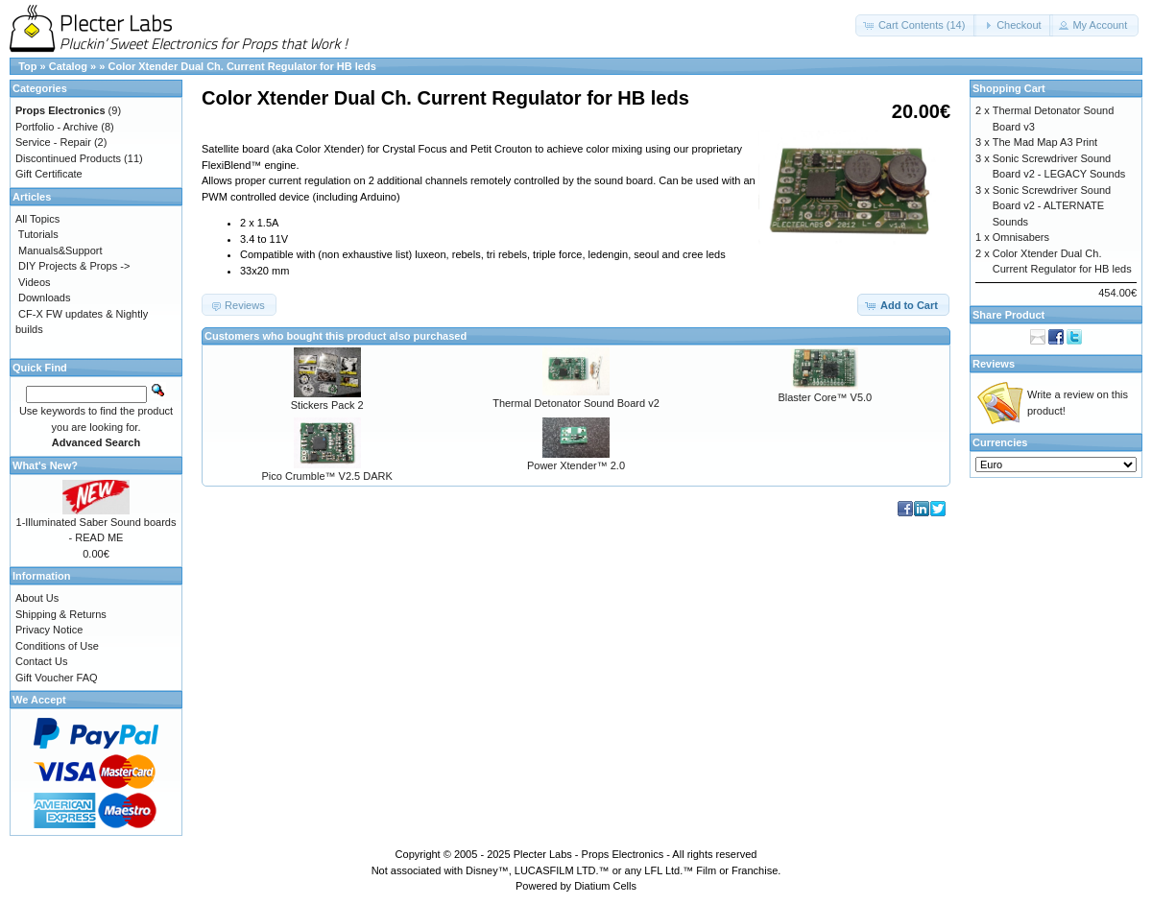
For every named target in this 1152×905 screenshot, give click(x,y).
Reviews (993, 363)
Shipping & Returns (61, 614)
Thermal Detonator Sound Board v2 (576, 403)
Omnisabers (1021, 237)
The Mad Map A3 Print (1045, 142)
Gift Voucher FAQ (56, 677)
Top (27, 66)
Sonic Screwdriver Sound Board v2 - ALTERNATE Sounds (1052, 205)
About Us (37, 598)
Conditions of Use (57, 646)
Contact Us (41, 661)
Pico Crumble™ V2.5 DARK (327, 476)
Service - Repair (53, 142)
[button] (916, 25)
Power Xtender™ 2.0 (576, 465)
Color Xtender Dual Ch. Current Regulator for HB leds (241, 66)
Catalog (68, 66)
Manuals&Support (60, 250)
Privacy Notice (49, 629)
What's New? (45, 465)
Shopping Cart (1008, 88)
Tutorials (38, 234)
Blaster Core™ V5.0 (825, 397)
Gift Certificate (49, 173)
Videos (34, 282)
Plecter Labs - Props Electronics (589, 854)
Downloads (44, 297)
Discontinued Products (68, 158)
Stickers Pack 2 (327, 405)
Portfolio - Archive (56, 126)
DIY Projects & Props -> (74, 266)
